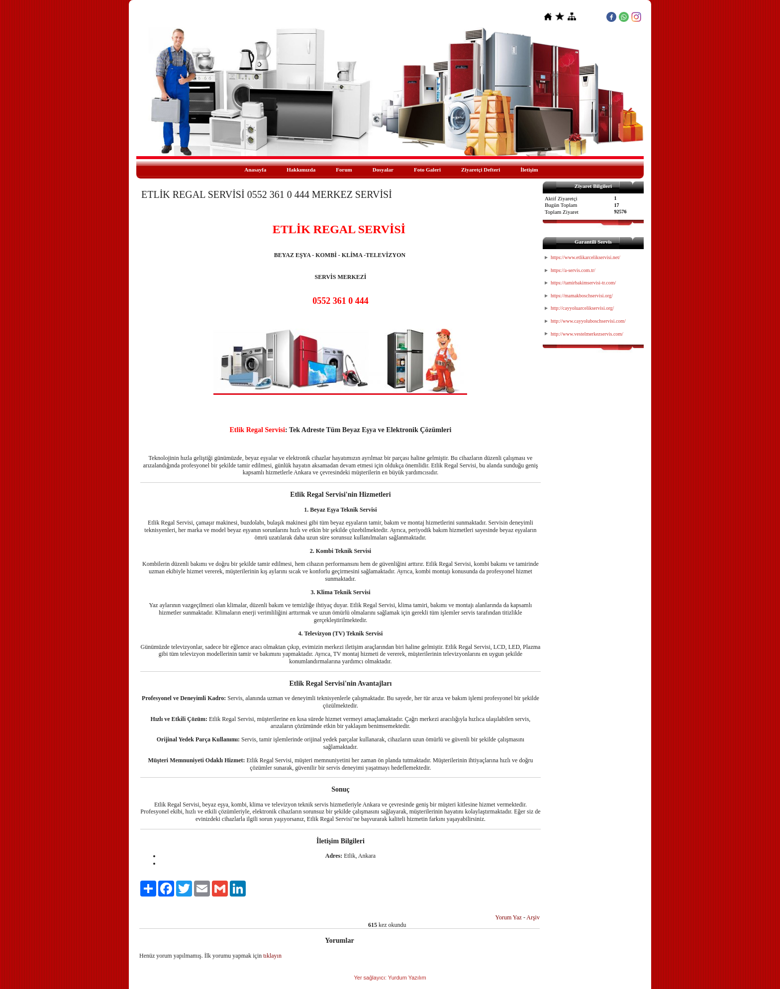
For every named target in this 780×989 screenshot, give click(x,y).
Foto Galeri (427, 170)
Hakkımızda (301, 170)
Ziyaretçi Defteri (480, 170)
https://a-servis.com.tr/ (573, 270)
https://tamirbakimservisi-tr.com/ (583, 282)
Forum (344, 170)
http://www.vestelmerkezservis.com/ (587, 334)
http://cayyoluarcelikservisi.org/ (582, 308)
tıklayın (272, 955)
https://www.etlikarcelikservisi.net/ (585, 257)
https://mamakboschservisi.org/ (582, 295)
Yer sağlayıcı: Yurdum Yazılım (390, 978)
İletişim (529, 170)
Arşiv (533, 917)
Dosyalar (383, 170)
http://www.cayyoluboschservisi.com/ (588, 321)
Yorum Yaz (508, 917)
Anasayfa (255, 170)
